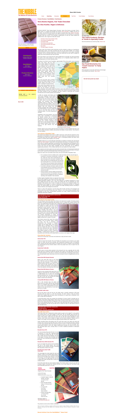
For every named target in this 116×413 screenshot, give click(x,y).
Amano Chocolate (67, 127)
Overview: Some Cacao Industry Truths (49, 38)
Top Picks (74, 16)
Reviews (65, 16)
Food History (91, 16)
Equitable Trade (56, 137)
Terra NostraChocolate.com (44, 400)
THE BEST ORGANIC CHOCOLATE (46, 309)
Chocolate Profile (44, 41)
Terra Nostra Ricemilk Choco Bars (48, 44)
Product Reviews (27, 73)
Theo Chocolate (65, 31)
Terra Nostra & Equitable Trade (47, 40)
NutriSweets (27, 55)
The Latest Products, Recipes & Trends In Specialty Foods (93, 38)
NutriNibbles (27, 64)
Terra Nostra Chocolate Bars (47, 43)
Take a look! (97, 71)
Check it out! (102, 41)
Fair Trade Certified (44, 142)
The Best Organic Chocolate (47, 47)
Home (42, 16)
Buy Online (43, 45)
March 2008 (20, 101)
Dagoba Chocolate (75, 32)
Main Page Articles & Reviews (27, 66)
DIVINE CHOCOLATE (42, 197)
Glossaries (56, 16)
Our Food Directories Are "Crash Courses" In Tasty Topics (91, 65)
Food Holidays (82, 16)
